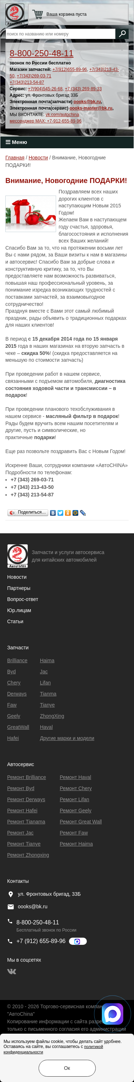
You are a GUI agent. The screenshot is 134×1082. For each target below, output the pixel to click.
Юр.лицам (19, 610)
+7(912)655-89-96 (70, 69)
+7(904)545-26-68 (45, 88)
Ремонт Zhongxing (28, 855)
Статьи (15, 621)
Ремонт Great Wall (81, 821)
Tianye (47, 705)
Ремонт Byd (20, 788)
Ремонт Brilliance (26, 777)
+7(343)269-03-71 (34, 75)
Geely (13, 716)
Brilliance (17, 660)
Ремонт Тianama (26, 821)
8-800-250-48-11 (42, 53)
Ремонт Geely (75, 810)
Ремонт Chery (75, 788)
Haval (46, 727)
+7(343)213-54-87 (27, 82)
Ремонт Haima (76, 844)
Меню (16, 142)
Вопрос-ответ (22, 599)
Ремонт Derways (26, 799)
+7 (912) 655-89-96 (40, 941)
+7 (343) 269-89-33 (83, 88)
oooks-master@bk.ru (91, 108)
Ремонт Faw (74, 833)
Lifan (45, 683)
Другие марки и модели (67, 738)
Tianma (48, 694)
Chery (13, 683)
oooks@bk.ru (87, 101)
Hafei (13, 738)
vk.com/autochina (62, 114)
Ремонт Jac (20, 833)
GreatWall (18, 727)
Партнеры (18, 588)
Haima (47, 660)
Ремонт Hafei (22, 810)
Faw (11, 705)
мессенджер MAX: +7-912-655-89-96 (45, 121)
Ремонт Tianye (23, 844)
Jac (44, 671)
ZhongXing (52, 716)
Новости (16, 577)
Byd (11, 671)
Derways (16, 694)
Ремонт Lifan (74, 799)
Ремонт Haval (75, 777)
